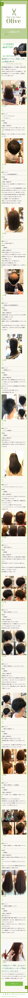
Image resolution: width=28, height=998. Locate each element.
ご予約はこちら (14, 983)
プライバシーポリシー (20, 994)
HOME (3, 34)
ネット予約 (11, 994)
